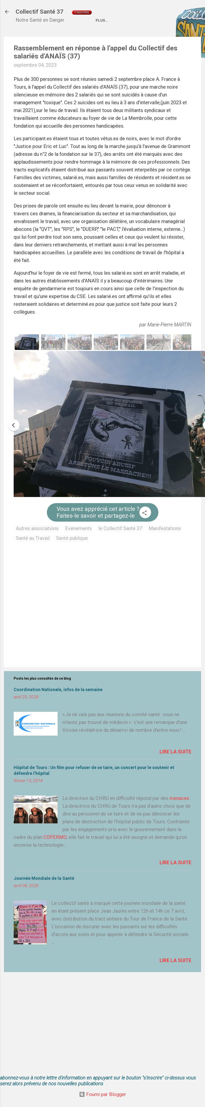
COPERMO (54, 854)
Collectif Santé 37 (39, 11)
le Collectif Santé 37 (120, 545)
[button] (144, 530)
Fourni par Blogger (102, 1094)
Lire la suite (175, 768)
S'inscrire (81, 12)
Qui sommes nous (61, 37)
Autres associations (37, 545)
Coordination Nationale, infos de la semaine (58, 706)
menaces (179, 815)
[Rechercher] (198, 13)
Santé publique (72, 555)
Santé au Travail (33, 555)
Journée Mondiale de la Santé (44, 894)
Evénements (78, 545)
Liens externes (162, 37)
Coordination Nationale (113, 37)
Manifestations (165, 545)
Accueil (27, 37)
